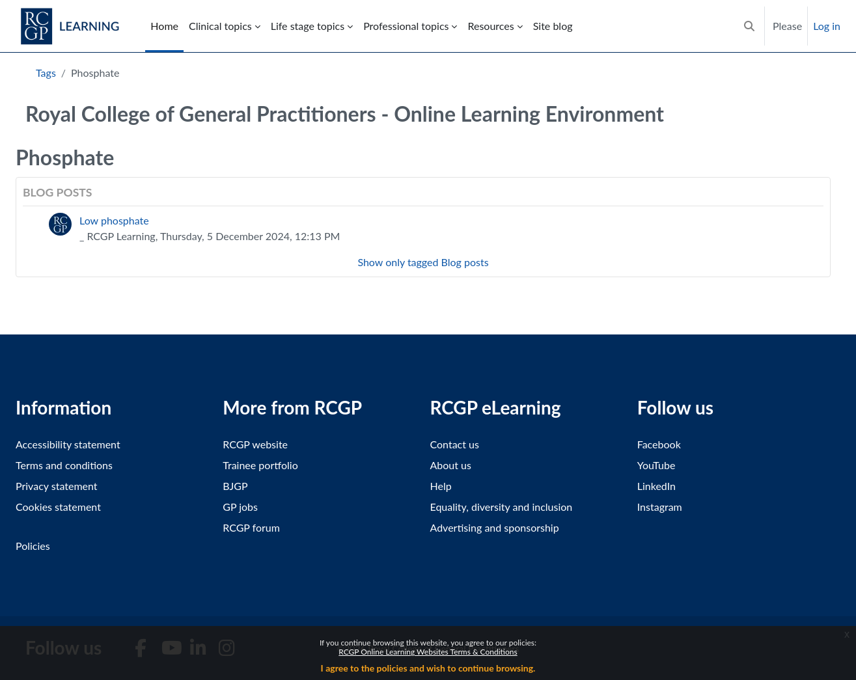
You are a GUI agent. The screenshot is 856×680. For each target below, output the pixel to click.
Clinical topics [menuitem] (220, 26)
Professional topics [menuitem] (406, 26)
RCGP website (255, 444)
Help (441, 486)
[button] (749, 26)
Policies (33, 545)
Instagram (659, 506)
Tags (46, 72)
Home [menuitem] (164, 26)
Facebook (659, 444)
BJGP (235, 486)
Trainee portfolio (260, 465)
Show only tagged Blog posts (422, 262)
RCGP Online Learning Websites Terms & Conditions (427, 652)
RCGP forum (251, 527)
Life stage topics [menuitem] (307, 26)
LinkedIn (656, 486)
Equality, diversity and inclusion (501, 506)
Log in (826, 26)
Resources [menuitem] (490, 26)
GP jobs (240, 506)
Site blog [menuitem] (553, 26)
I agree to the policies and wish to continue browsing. (428, 667)
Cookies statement (58, 506)
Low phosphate (114, 220)
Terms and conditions (64, 465)
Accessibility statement (68, 444)
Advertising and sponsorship (494, 527)
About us (450, 465)
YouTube (656, 465)
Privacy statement (57, 486)
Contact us (454, 444)
